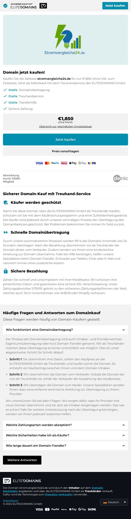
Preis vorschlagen (65, 151)
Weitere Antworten (22, 460)
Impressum (10, 500)
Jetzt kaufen (115, 5)
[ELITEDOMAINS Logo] (58, 481)
